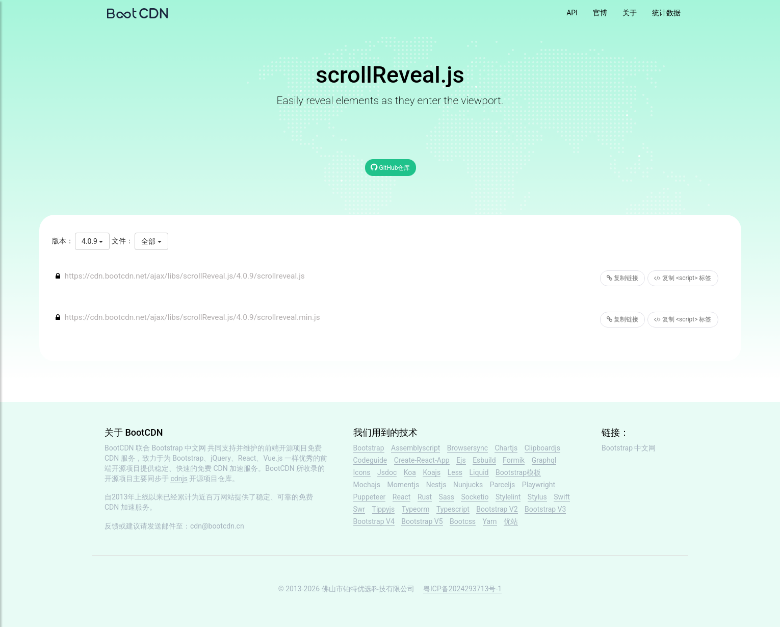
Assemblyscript (415, 448)
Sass (446, 497)
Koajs (431, 472)
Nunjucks (468, 485)
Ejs (461, 460)
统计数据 (666, 13)
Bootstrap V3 (545, 509)
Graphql (544, 460)
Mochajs (366, 485)
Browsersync (467, 448)
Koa (410, 472)
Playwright (538, 485)
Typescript (453, 509)
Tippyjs (383, 509)
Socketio (474, 497)
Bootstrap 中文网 (179, 448)
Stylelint (508, 497)
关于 (629, 13)
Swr (359, 509)
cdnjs (179, 478)
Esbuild (484, 460)
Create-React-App (422, 460)
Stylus (537, 497)
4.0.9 (92, 241)
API (572, 13)
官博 (600, 13)
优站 (511, 521)
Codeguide (370, 460)
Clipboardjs (542, 448)
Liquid (479, 472)
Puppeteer (369, 497)
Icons (362, 472)
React (402, 497)
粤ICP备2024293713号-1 (462, 589)
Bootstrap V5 (422, 521)
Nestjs (436, 485)
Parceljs (502, 485)
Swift (562, 497)
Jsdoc (387, 472)
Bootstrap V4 (374, 521)
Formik (514, 460)
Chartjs (506, 448)
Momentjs (403, 485)
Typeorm (416, 509)
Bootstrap (368, 448)
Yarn (490, 521)
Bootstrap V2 (496, 509)
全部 (151, 241)
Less (455, 472)
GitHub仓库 (390, 167)
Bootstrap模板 (518, 472)
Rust (425, 497)
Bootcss (463, 521)
